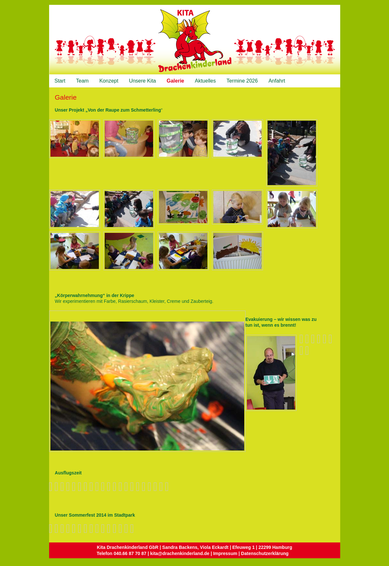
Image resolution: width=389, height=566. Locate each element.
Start (60, 81)
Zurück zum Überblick (239, 317)
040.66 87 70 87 (130, 553)
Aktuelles (205, 81)
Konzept (108, 81)
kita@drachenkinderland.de (179, 553)
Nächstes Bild (60, 316)
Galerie (175, 81)
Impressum (225, 553)
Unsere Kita (142, 81)
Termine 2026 (242, 81)
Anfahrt (276, 81)
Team (82, 81)
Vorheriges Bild (53, 316)
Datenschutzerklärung (265, 553)
